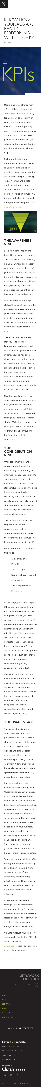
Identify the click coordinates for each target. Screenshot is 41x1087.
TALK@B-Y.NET (10, 1059)
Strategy (7, 43)
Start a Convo (22, 985)
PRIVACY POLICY (21, 1083)
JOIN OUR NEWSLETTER (20, 1028)
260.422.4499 (10, 1055)
